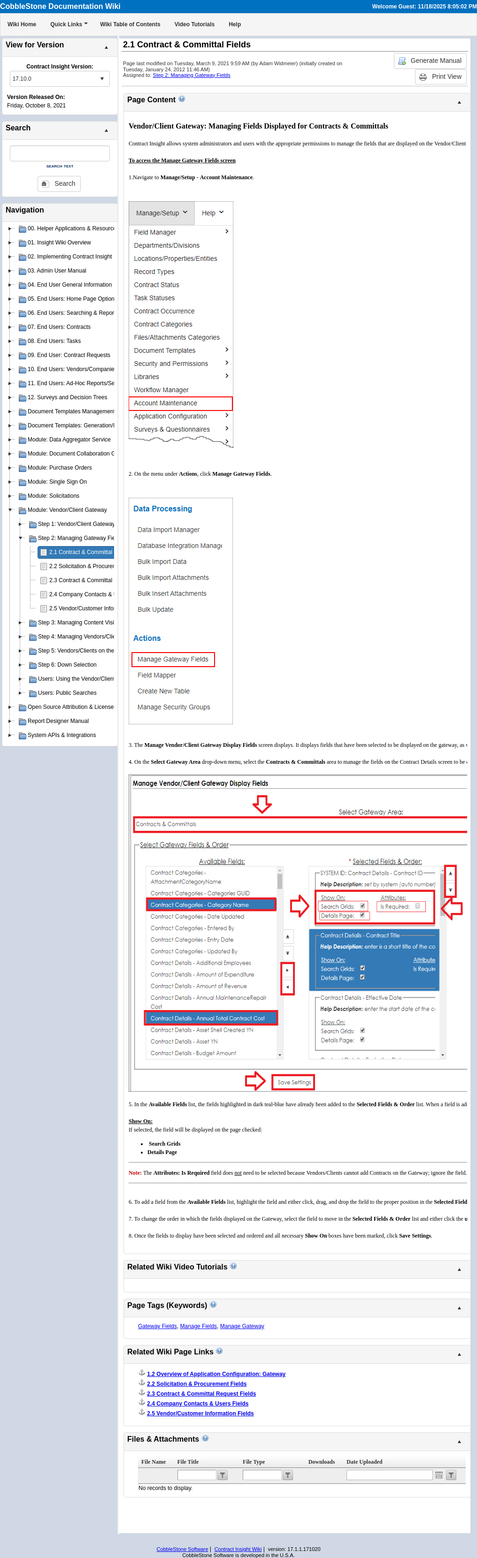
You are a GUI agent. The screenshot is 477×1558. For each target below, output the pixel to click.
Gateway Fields (157, 1326)
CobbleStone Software (182, 1549)
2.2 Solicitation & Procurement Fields (95, 566)
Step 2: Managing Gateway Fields (192, 75)
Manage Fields (198, 1326)
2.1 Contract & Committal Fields (89, 552)
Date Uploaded (364, 1462)
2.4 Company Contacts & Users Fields (97, 594)
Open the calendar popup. (439, 1475)
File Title (188, 1462)
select (101, 78)
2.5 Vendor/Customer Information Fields (99, 608)
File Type (254, 1462)
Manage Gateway (242, 1326)
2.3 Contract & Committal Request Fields (100, 580)
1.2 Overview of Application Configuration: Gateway (216, 1374)
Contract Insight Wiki (238, 1549)
